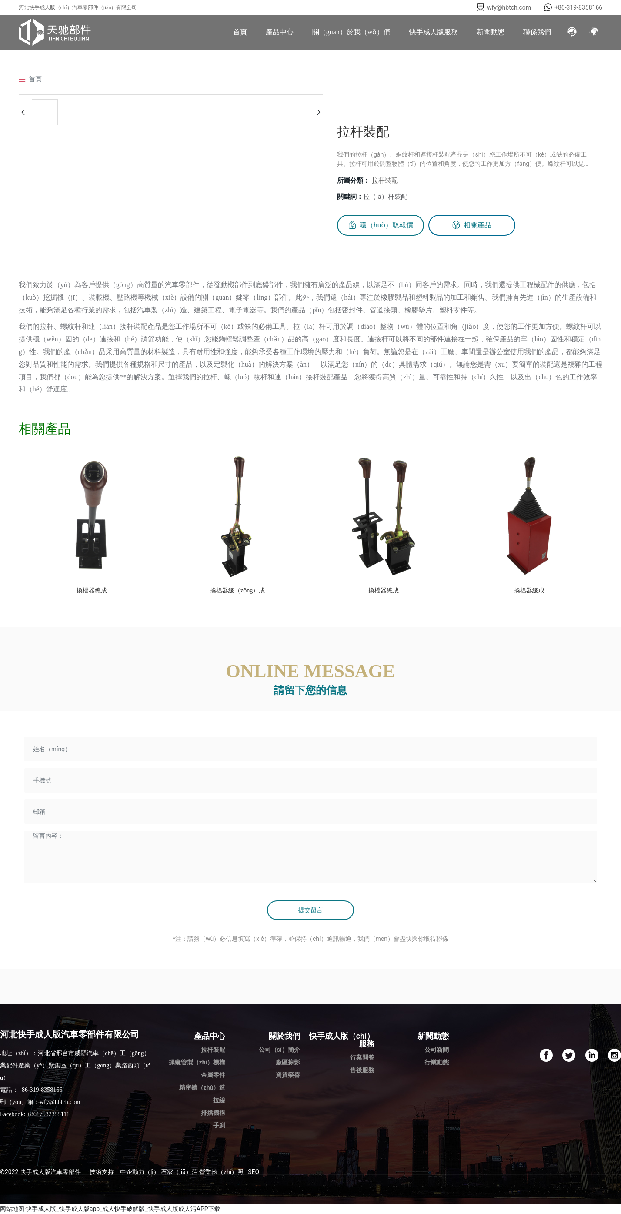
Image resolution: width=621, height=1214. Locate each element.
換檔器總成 (92, 590)
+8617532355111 (48, 1114)
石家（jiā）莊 (179, 1171)
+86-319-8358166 (578, 7)
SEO (253, 1171)
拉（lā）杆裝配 (385, 197)
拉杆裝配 (385, 180)
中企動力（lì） (140, 1171)
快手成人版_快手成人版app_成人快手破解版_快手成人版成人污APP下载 (123, 1208)
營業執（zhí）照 (221, 1171)
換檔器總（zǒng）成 (237, 590)
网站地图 (12, 1208)
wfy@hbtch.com (509, 7)
